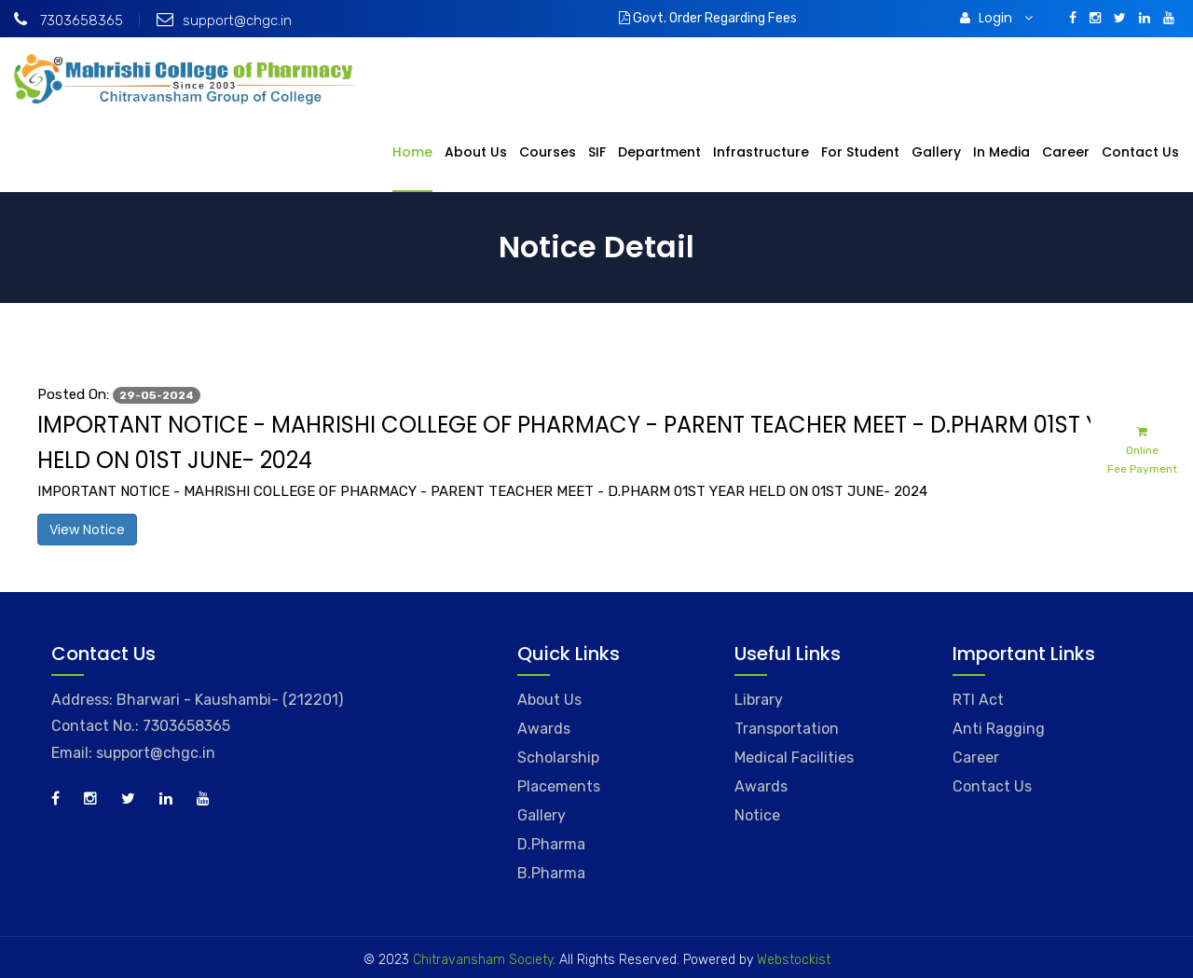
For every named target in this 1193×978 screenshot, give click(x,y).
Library (758, 700)
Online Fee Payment (1142, 448)
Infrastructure (761, 152)
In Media (1001, 152)
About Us (476, 152)
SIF (597, 152)
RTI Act (978, 700)
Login (996, 17)
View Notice (87, 529)
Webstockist (791, 960)
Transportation (786, 728)
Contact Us (1140, 152)
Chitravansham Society (483, 960)
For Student (860, 152)
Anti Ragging (999, 728)
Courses (547, 152)
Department (659, 152)
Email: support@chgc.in (133, 753)
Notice (757, 815)
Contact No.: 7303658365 (140, 726)
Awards (543, 728)
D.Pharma (551, 844)
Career (1066, 152)
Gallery (936, 152)
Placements (558, 786)
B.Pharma (551, 873)
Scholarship (558, 757)
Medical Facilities (794, 757)
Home (412, 152)
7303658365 (68, 20)
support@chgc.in (224, 20)
